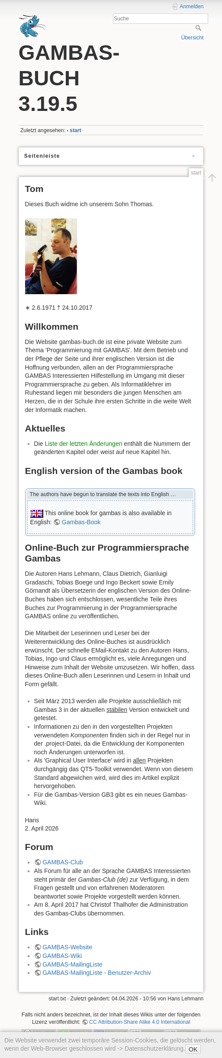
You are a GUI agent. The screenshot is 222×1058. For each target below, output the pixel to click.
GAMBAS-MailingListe (72, 964)
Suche (199, 28)
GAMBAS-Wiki (62, 955)
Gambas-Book (81, 522)
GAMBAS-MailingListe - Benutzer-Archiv (96, 972)
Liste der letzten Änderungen (83, 443)
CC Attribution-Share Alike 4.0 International (139, 1022)
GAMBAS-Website (67, 947)
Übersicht (192, 38)
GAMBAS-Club (62, 862)
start (75, 130)
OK (193, 1049)
